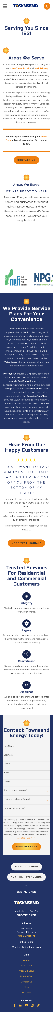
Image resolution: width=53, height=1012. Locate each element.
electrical (23, 68)
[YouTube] (26, 1005)
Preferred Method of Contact (17, 799)
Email (6, 772)
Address (7, 781)
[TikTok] (38, 1005)
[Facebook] (14, 1005)
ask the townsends (26, 877)
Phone (7, 764)
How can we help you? (14, 808)
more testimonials (26, 543)
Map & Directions (26, 936)
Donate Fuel (26, 976)
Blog (26, 987)
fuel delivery (41, 68)
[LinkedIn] (20, 1005)
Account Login (26, 866)
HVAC (14, 68)
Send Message (26, 846)
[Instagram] (32, 1005)
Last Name (8, 755)
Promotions (26, 965)
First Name (9, 746)
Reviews (26, 992)
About (26, 960)
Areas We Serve (26, 971)
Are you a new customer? (15, 790)
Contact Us (26, 160)
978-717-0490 (26, 892)
